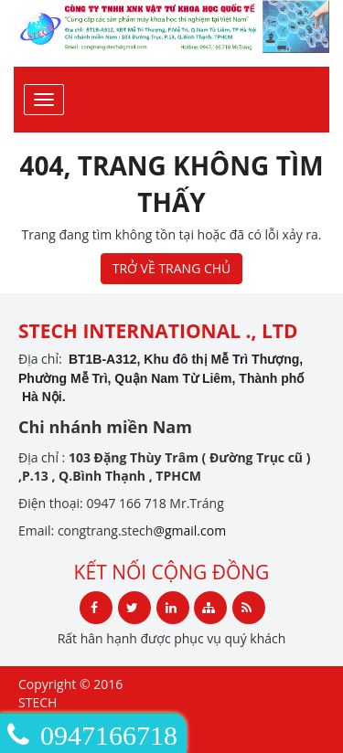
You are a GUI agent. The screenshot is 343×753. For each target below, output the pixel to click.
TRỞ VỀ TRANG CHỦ (172, 268)
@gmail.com (189, 530)
